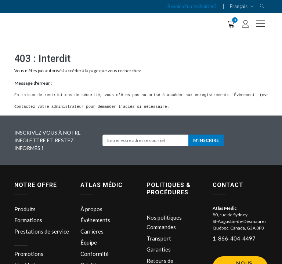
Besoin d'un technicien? (192, 6)
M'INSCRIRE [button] (206, 140)
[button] (262, 6)
